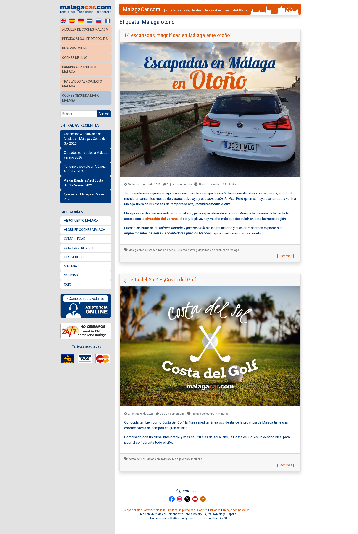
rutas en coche (165, 250)
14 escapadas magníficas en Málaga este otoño (177, 35)
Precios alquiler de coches (79, 46)
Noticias (71, 282)
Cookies (202, 510)
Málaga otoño (137, 250)
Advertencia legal (155, 510)
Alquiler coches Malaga (84, 237)
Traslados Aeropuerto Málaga (82, 92)
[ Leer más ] (285, 256)
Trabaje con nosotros (236, 510)
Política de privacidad (181, 510)
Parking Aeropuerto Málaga (80, 78)
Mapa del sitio (133, 510)
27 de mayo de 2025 (138, 413)
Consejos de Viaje (79, 255)
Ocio (67, 292)
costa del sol (137, 459)
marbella (196, 459)
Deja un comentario (177, 184)
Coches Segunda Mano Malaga (81, 106)
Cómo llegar (74, 246)
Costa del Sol (75, 264)
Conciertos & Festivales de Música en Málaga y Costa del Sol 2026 (85, 146)
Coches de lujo (75, 66)
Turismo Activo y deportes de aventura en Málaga (207, 250)
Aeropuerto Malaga (81, 228)
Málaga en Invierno (159, 459)
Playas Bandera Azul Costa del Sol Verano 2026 (83, 190)
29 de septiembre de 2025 (142, 184)
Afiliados (215, 510)
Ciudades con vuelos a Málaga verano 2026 (85, 162)
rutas (150, 250)
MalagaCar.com (141, 9)
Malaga (70, 273)
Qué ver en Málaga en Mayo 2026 (84, 204)
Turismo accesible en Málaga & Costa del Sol (85, 176)
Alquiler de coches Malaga (79, 32)
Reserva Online (75, 57)
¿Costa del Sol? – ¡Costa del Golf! (161, 279)
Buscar (104, 121)
